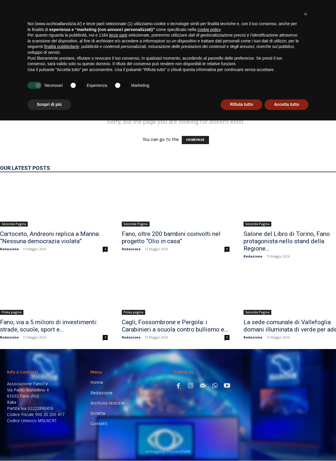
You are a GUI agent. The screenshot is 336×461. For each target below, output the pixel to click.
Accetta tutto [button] (286, 445)
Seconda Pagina (14, 224)
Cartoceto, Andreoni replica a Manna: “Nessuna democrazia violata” (50, 237)
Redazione (9, 249)
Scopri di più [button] (49, 445)
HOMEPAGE (195, 140)
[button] (320, 82)
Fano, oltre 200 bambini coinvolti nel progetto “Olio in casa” (171, 237)
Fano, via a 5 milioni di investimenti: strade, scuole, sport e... (48, 326)
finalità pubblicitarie (61, 387)
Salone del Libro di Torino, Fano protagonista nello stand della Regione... (287, 241)
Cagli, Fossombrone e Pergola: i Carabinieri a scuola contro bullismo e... (175, 326)
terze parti (118, 375)
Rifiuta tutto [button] (241, 445)
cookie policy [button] (208, 370)
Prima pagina (12, 312)
